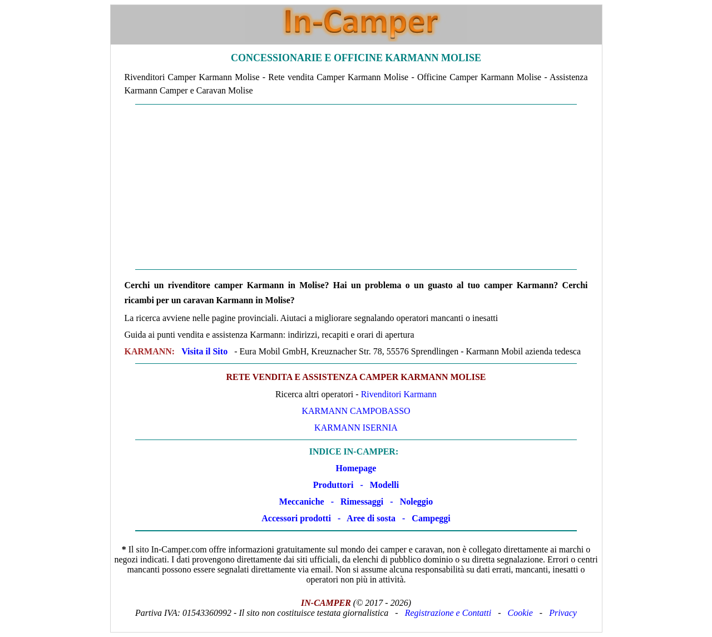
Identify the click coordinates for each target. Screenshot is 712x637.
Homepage (356, 468)
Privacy (563, 613)
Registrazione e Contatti (448, 613)
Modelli (384, 485)
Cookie (520, 613)
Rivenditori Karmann (399, 394)
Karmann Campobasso (355, 411)
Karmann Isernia (356, 427)
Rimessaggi (361, 501)
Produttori (333, 485)
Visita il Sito (204, 351)
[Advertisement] (356, 187)
